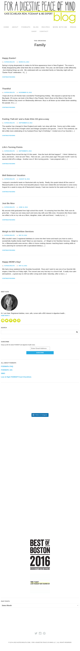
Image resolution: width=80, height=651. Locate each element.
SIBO (3, 373)
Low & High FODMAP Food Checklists (16, 377)
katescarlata (9, 62)
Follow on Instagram (41, 415)
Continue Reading (8, 77)
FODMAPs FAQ (7, 366)
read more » (5, 315)
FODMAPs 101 (6, 370)
